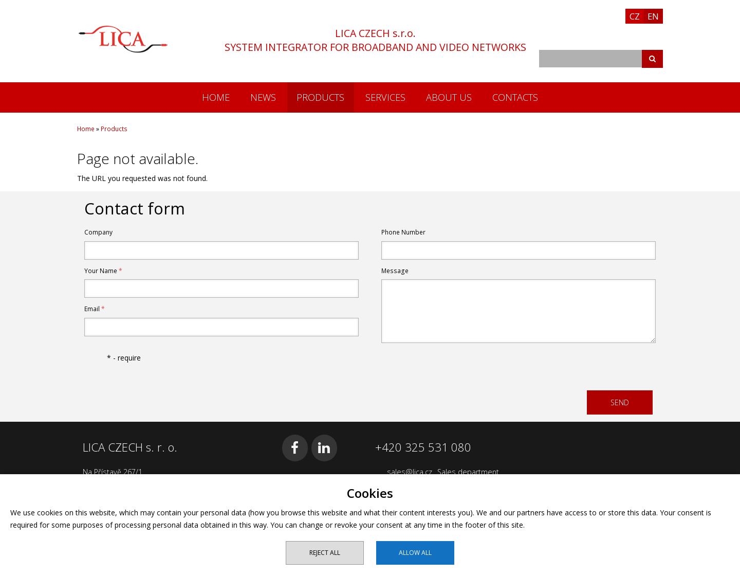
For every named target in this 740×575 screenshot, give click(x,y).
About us (449, 97)
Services (385, 97)
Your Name (103, 270)
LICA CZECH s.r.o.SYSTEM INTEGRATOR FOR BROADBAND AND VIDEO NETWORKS (375, 40)
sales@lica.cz (409, 472)
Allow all (415, 552)
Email (94, 308)
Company (98, 232)
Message (395, 270)
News (263, 97)
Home (216, 97)
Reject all (324, 552)
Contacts (515, 97)
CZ (635, 16)
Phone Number (403, 232)
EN (653, 16)
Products (320, 97)
